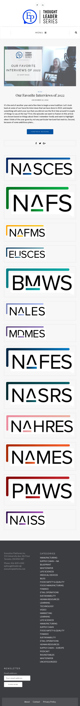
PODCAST (45, 651)
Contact (36, 702)
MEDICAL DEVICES (49, 575)
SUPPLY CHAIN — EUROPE (52, 648)
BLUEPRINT (45, 564)
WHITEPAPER (46, 568)
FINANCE (44, 589)
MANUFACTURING (48, 557)
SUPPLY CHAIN (47, 627)
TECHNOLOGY (47, 606)
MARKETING (46, 613)
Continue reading (40, 132)
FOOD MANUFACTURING (52, 585)
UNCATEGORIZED (48, 661)
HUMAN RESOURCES (49, 599)
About (27, 702)
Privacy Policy (49, 702)
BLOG (40, 92)
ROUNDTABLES (47, 655)
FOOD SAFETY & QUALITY (52, 582)
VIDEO (43, 609)
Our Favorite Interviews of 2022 (40, 95)
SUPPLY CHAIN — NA (49, 561)
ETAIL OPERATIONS (49, 592)
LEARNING (45, 603)
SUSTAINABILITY (48, 596)
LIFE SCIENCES (47, 571)
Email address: (10, 673)
